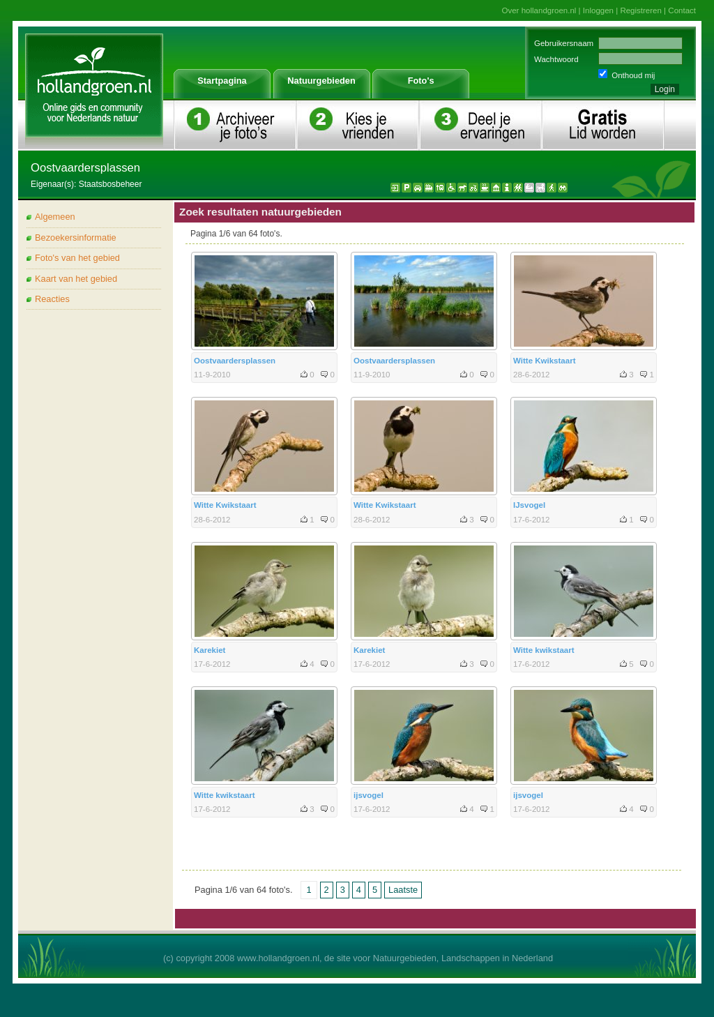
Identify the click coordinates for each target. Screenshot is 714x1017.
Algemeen (55, 216)
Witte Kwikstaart (544, 360)
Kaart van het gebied (76, 278)
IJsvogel (529, 505)
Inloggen (598, 10)
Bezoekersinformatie (75, 237)
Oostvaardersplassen (234, 360)
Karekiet (209, 650)
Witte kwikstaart (544, 650)
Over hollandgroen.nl (539, 10)
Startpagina (221, 80)
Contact (682, 10)
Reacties (52, 299)
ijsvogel (368, 795)
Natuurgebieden (321, 80)
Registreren (641, 10)
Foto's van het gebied (77, 258)
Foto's (421, 80)
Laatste (403, 889)
